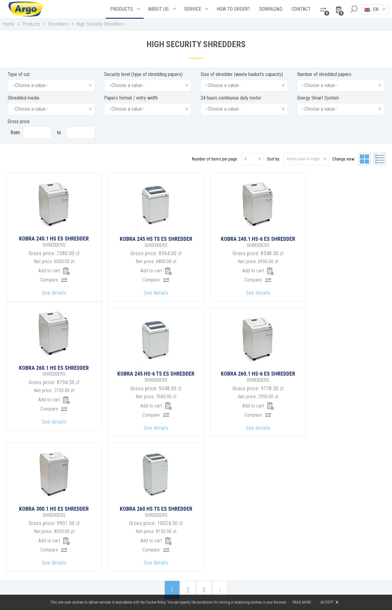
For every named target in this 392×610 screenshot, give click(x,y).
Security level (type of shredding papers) (143, 74)
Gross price (19, 121)
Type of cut (19, 74)
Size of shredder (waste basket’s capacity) (242, 74)
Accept (327, 602)
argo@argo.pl (222, 562)
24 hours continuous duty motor (231, 98)
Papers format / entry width (131, 98)
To (59, 132)
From (15, 132)
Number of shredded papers (324, 74)
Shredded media (23, 98)
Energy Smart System (318, 98)
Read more (302, 602)
